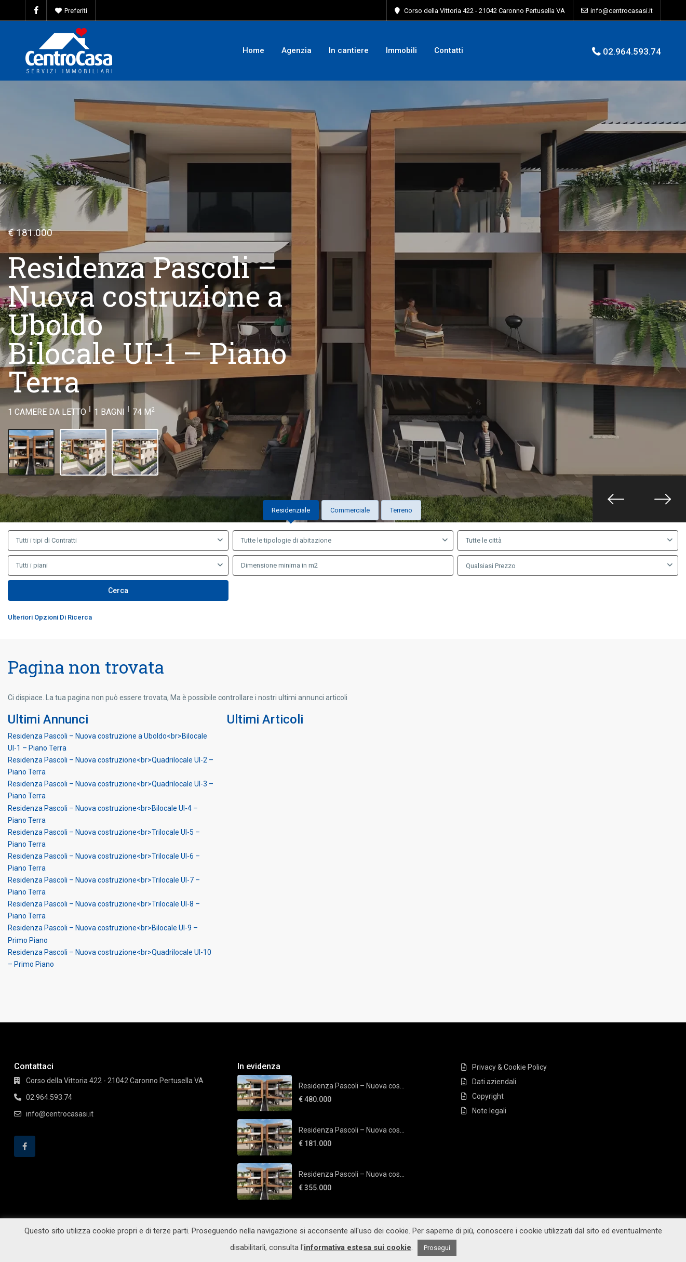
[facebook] (36, 10)
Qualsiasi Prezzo (491, 566)
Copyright (488, 1096)
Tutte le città (484, 540)
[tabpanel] (343, 578)
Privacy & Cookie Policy (509, 1067)
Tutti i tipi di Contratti (46, 540)
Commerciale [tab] (350, 510)
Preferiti (75, 11)
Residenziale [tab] (291, 510)
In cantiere (349, 50)
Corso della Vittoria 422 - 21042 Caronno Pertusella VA (484, 11)
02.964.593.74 (632, 51)
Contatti (448, 50)
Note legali (489, 1111)
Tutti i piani (32, 565)
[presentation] (616, 499)
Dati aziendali (494, 1081)
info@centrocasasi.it (621, 11)
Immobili (401, 50)
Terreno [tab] (401, 510)
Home (253, 50)
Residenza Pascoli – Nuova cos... (352, 1086)
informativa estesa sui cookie (357, 1247)
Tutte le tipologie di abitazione (286, 540)
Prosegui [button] (437, 1248)
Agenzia (296, 50)
